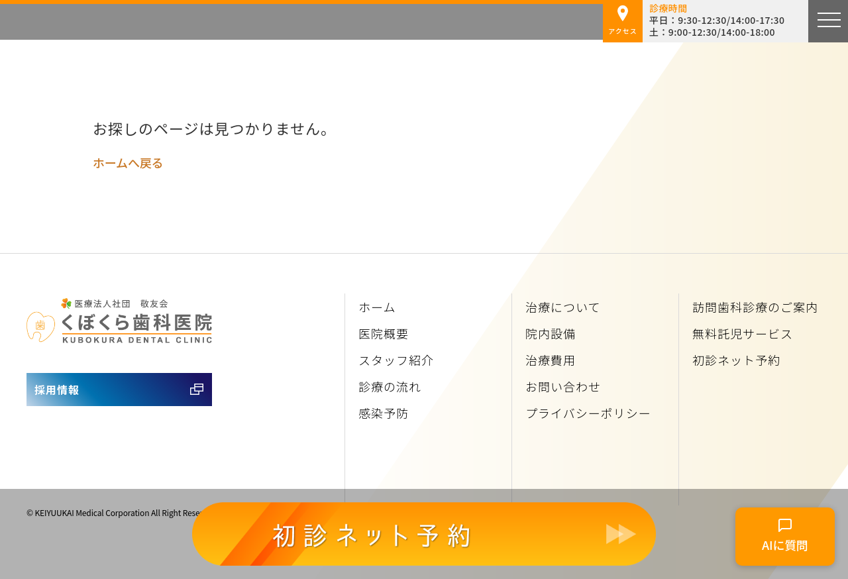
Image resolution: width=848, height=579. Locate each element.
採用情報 (57, 389)
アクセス (622, 20)
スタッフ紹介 (396, 359)
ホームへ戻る (128, 162)
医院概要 (383, 333)
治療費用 (550, 359)
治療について (562, 306)
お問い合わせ (563, 386)
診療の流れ (389, 386)
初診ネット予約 (736, 359)
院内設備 (550, 333)
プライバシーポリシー (588, 412)
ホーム (377, 306)
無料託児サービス (742, 333)
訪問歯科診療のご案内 (755, 306)
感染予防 (383, 412)
